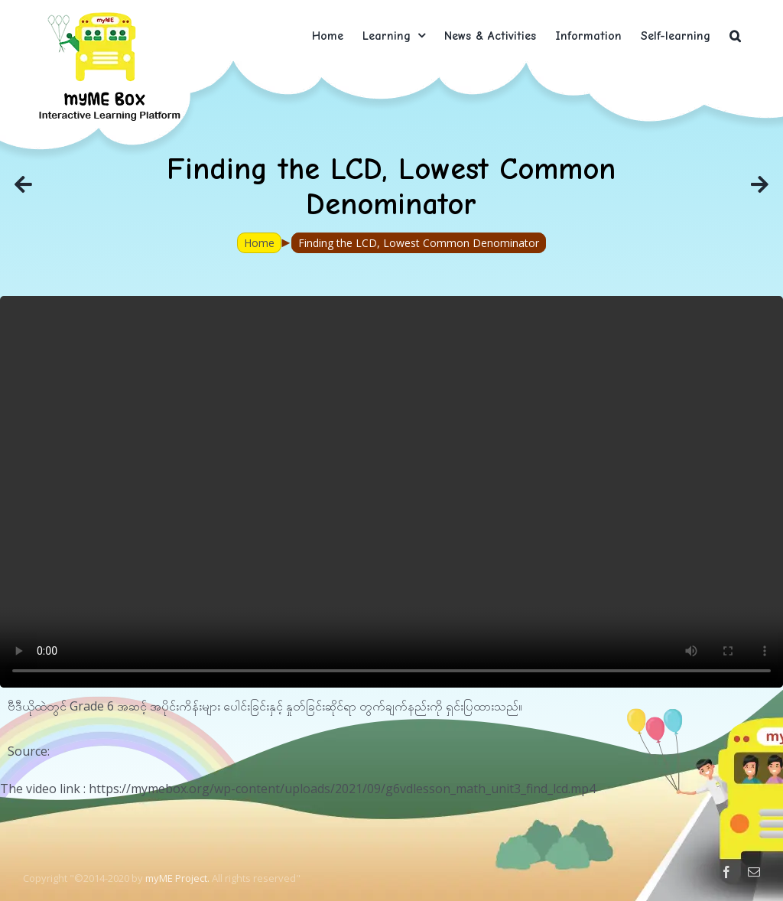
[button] (735, 35)
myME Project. (177, 878)
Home (259, 243)
